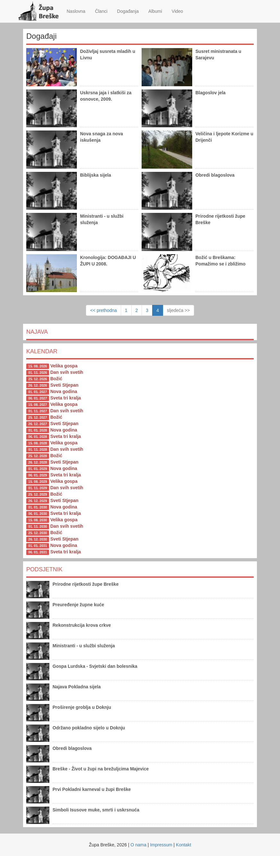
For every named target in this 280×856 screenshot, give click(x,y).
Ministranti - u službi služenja (84, 645)
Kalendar (41, 351)
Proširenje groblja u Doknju (82, 707)
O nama (138, 844)
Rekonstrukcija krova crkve (82, 625)
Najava (37, 332)
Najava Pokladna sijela (77, 686)
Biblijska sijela (95, 175)
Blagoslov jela (210, 92)
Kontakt (183, 844)
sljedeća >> (178, 310)
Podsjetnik (44, 569)
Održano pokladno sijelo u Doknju (89, 727)
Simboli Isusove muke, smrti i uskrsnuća (96, 809)
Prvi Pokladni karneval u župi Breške (92, 789)
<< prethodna (103, 310)
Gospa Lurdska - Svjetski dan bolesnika (95, 666)
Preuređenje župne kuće (78, 604)
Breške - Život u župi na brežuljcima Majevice (101, 768)
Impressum (161, 844)
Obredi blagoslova (215, 175)
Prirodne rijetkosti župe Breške (86, 584)
